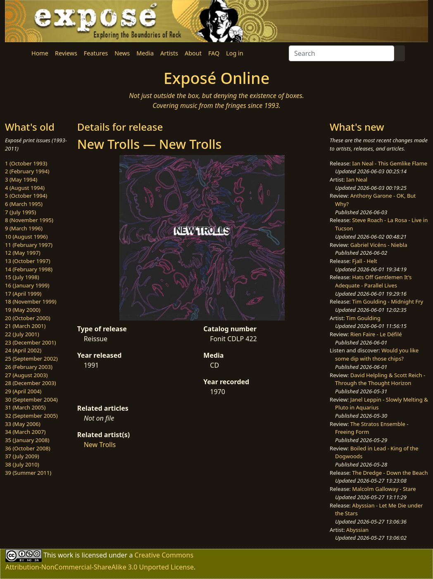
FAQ (213, 53)
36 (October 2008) (27, 448)
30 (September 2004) (31, 399)
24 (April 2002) (23, 350)
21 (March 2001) (25, 326)
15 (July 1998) (22, 277)
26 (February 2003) (28, 367)
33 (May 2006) (22, 424)
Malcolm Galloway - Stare (384, 489)
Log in (234, 53)
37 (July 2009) (22, 456)
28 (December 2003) (30, 383)
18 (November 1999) (31, 301)
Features (96, 53)
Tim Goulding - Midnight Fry (387, 301)
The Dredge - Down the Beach (390, 472)
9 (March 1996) (24, 228)
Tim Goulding (363, 318)
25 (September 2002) (31, 358)
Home (39, 53)
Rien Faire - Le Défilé (376, 334)
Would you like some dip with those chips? (377, 354)
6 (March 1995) (24, 204)
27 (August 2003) (26, 375)
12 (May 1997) (22, 252)
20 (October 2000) (27, 318)
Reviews (66, 53)
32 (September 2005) (31, 415)
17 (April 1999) (23, 293)
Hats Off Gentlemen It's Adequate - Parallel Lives (373, 281)
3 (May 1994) (21, 179)
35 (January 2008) (27, 440)
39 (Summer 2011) (28, 472)
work (65, 555)
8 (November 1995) (29, 220)
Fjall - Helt (364, 261)
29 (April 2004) (23, 391)
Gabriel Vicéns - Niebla (378, 245)
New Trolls (100, 444)
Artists (169, 53)
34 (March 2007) (25, 431)
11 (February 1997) (28, 245)
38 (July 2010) (22, 464)
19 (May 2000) (22, 309)
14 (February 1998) (28, 269)
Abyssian (357, 530)
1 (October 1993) (26, 163)
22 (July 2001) (22, 334)
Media (145, 53)
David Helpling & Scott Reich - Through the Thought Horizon (380, 379)
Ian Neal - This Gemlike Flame (389, 163)
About (193, 53)
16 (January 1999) (27, 285)
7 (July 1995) (20, 212)
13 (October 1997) (27, 261)
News (122, 53)
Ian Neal (356, 179)
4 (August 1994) (25, 187)
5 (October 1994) (26, 195)
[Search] (341, 53)
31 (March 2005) (25, 407)
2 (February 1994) (27, 171)
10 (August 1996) (26, 236)
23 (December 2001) (30, 342)
